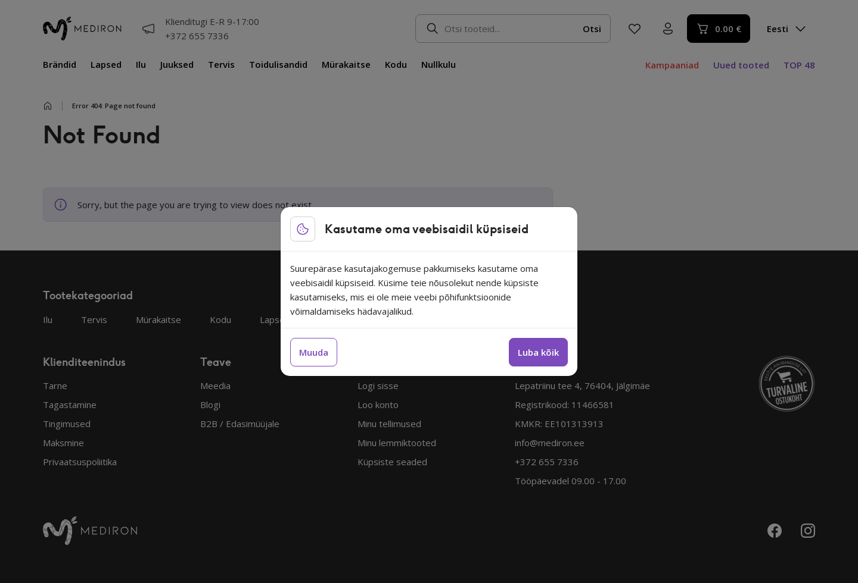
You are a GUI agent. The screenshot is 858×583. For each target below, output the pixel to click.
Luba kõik (538, 352)
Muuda (313, 352)
